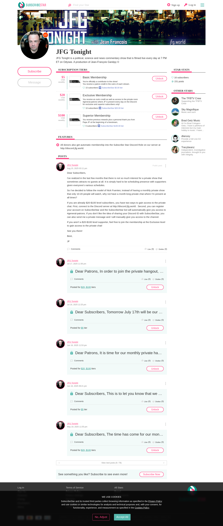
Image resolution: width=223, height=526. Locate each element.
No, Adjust (101, 517)
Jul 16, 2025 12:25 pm (76, 305)
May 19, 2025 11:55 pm (77, 427)
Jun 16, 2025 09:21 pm (77, 386)
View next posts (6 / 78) (111, 463)
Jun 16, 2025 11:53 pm (77, 345)
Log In (20, 487)
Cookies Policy (142, 507)
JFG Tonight (72, 165)
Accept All (122, 517)
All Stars (118, 487)
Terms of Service (75, 487)
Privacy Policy (155, 501)
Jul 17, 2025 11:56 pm (76, 264)
